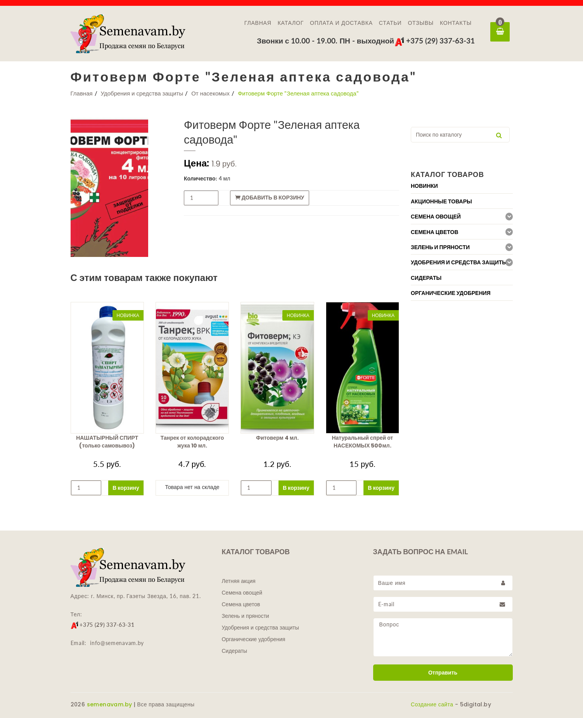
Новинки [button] (424, 186)
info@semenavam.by (117, 643)
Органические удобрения (253, 639)
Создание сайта (432, 704)
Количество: (200, 178)
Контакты (456, 23)
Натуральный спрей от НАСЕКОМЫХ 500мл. (362, 441)
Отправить (442, 672)
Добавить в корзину (269, 197)
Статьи (390, 23)
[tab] (462, 185)
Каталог (291, 23)
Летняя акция (239, 581)
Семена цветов (241, 604)
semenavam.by (109, 704)
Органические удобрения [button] (451, 293)
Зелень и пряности (245, 616)
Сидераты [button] (426, 278)
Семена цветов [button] (434, 232)
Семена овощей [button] (436, 216)
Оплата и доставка (341, 23)
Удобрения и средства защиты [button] (459, 262)
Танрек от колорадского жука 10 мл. (192, 441)
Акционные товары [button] (441, 201)
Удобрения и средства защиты (142, 93)
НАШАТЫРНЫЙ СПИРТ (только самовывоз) (107, 441)
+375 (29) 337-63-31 (434, 40)
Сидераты (234, 651)
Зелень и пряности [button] (440, 247)
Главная (258, 23)
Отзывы (421, 23)
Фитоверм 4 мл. (277, 438)
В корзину (125, 487)
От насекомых (210, 93)
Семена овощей (242, 593)
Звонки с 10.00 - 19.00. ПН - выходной (325, 40)
